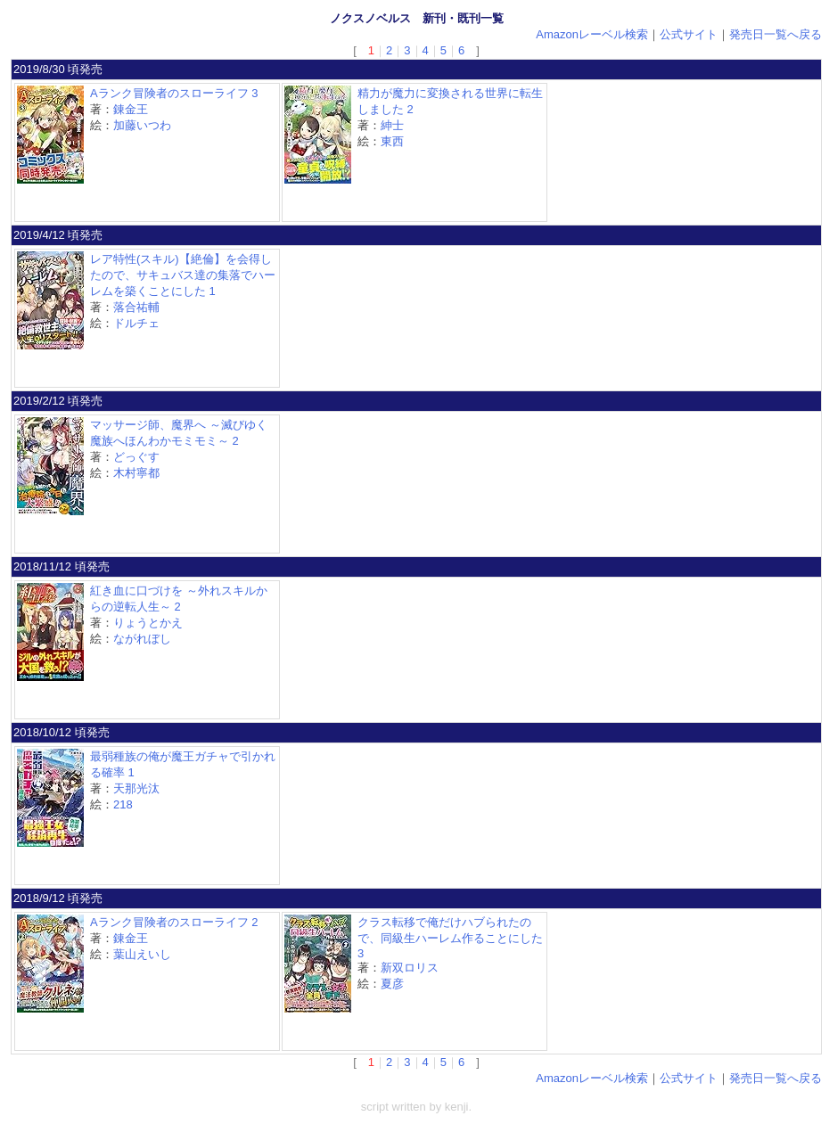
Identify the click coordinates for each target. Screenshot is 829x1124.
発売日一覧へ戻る (775, 34)
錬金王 (130, 109)
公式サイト (689, 34)
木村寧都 (136, 473)
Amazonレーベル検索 (592, 34)
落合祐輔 (136, 307)
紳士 (392, 125)
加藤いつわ (142, 125)
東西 (392, 141)
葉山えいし (142, 954)
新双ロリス (410, 967)
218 (123, 804)
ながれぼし (142, 638)
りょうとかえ (148, 622)
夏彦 (392, 983)
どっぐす (136, 457)
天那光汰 (136, 788)
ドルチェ (136, 323)
